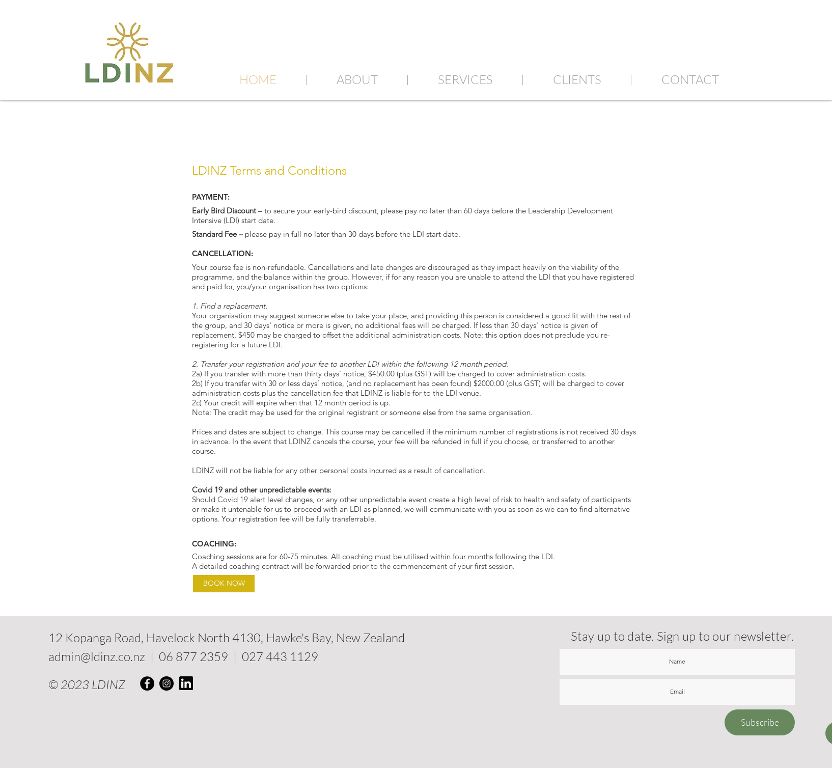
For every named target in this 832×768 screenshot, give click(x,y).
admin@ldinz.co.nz (96, 656)
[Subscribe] (760, 722)
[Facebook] (147, 683)
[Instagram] (166, 683)
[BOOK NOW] (224, 583)
